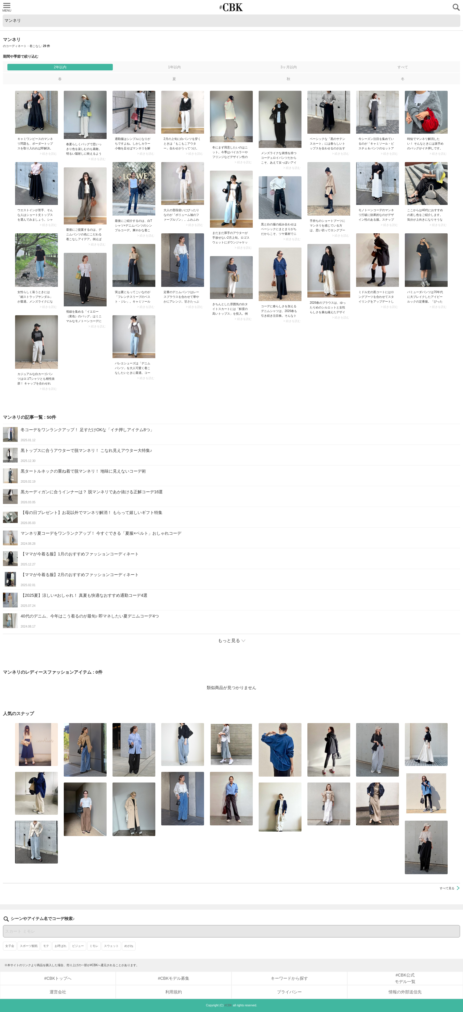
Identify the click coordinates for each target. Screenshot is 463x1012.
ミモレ (93, 946)
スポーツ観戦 (29, 946)
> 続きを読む (48, 153)
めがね (128, 946)
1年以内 (174, 67)
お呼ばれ (60, 946)
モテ (46, 946)
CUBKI (231, 7)
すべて (402, 67)
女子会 (9, 946)
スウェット (111, 946)
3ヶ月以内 (289, 67)
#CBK (228, 1005)
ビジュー (78, 946)
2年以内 (60, 67)
